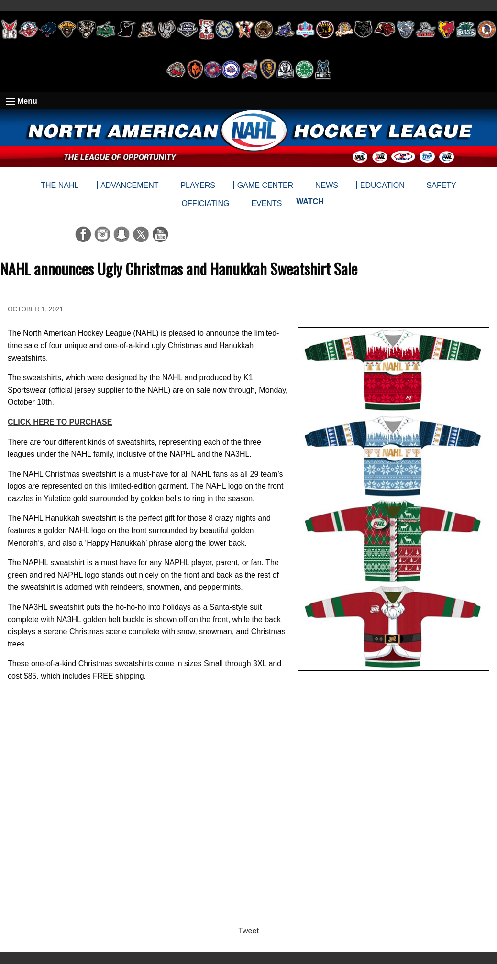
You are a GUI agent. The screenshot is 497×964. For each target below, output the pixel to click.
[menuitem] (310, 204)
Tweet (248, 931)
